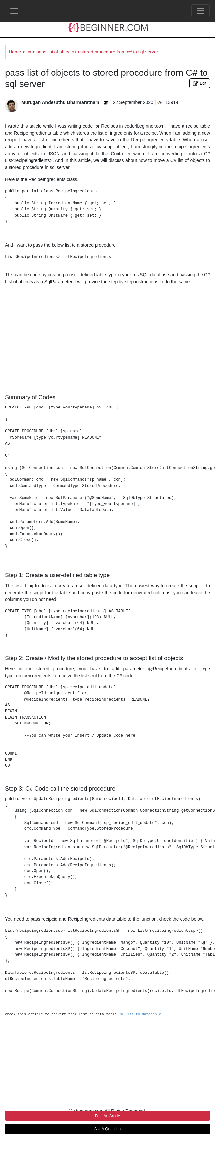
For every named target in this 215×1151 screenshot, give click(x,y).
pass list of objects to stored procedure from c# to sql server (97, 51)
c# (29, 51)
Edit (199, 83)
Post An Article (107, 1116)
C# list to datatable (140, 1014)
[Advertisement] (107, 338)
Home (15, 51)
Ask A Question (107, 1129)
